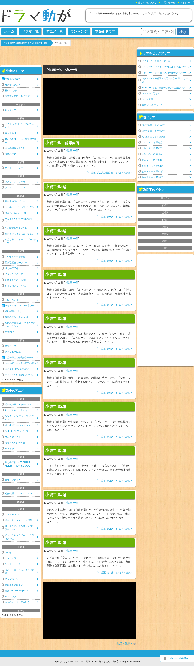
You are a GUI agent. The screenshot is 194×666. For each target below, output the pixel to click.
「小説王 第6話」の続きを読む (113, 348)
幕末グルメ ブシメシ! (152, 105)
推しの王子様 (11, 268)
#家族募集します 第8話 (153, 125)
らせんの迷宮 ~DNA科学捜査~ (20, 305)
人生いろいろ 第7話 (152, 154)
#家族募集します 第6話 (153, 136)
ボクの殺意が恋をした (16, 148)
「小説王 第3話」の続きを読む (113, 480)
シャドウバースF (13, 564)
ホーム (9, 31)
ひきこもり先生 (13, 351)
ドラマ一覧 (30, 31)
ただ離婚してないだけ (16, 228)
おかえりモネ (11, 110)
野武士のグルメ (13, 84)
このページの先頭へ (178, 658)
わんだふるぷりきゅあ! (16, 410)
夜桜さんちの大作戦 (15, 442)
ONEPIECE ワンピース (16, 431)
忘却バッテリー (13, 479)
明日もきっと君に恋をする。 (19, 233)
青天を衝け (10, 133)
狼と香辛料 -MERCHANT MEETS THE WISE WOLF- (18, 464)
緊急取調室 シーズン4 (16, 262)
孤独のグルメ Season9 (16, 317)
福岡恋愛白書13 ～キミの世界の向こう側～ (20, 325)
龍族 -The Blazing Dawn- (17, 590)
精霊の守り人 (11, 346)
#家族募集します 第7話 (153, 131)
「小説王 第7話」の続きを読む (113, 304)
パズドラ (9, 448)
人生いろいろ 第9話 (152, 142)
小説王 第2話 (55, 494)
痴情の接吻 (10, 154)
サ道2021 (9, 332)
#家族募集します (13, 311)
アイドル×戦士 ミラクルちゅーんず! (20, 126)
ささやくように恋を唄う (17, 602)
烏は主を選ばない (14, 585)
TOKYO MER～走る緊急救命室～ (20, 141)
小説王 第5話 (55, 362)
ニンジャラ (10, 558)
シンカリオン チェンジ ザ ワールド (20, 418)
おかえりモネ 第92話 (152, 165)
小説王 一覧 (71, 150)
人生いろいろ (11, 299)
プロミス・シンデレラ (16, 187)
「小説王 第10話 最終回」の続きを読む (108, 172)
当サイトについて (147, 2)
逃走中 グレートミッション (18, 425)
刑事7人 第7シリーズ (15, 213)
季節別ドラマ (105, 31)
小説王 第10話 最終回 (62, 142)
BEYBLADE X (12, 514)
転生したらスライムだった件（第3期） (19, 537)
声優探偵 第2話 (12, 79)
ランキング (79, 31)
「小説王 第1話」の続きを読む (113, 572)
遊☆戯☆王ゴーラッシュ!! (18, 404)
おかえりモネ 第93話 (152, 160)
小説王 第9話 (55, 186)
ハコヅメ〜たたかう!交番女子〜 (18, 220)
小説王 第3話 (55, 450)
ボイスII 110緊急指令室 (17, 369)
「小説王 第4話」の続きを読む (113, 436)
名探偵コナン (11, 579)
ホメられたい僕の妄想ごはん (19, 375)
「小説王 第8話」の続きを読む (113, 260)
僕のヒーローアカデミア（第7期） (20, 572)
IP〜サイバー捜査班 (15, 256)
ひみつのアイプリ (14, 437)
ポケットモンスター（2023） (20, 520)
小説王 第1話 (55, 542)
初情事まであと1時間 (15, 280)
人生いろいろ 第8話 (152, 148)
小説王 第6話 (55, 318)
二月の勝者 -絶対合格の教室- (19, 357)
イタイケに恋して (14, 274)
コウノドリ (147, 99)
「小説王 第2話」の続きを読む (113, 528)
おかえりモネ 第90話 (152, 177)
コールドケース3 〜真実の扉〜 (20, 363)
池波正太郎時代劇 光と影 (17, 96)
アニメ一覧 (54, 31)
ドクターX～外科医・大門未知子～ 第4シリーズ (165, 80)
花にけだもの (11, 90)
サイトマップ (187, 2)
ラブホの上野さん (151, 93)
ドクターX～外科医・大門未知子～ (159, 61)
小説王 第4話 (55, 406)
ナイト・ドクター (14, 167)
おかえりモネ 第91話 (152, 171)
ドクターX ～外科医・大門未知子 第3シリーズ (165, 72)
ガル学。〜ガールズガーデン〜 (20, 207)
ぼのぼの (9, 552)
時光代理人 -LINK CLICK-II (18, 493)
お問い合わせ (168, 2)
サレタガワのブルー (15, 201)
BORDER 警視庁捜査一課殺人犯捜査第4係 (163, 87)
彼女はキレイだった (15, 181)
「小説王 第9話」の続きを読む (113, 216)
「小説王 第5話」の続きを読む (113, 392)
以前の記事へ (125, 643)
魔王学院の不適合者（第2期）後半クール (20, 528)
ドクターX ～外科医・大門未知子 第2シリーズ (165, 67)
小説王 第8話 (55, 230)
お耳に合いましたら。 (16, 285)
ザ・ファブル (11, 596)
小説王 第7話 (55, 274)
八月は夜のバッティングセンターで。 (20, 241)
